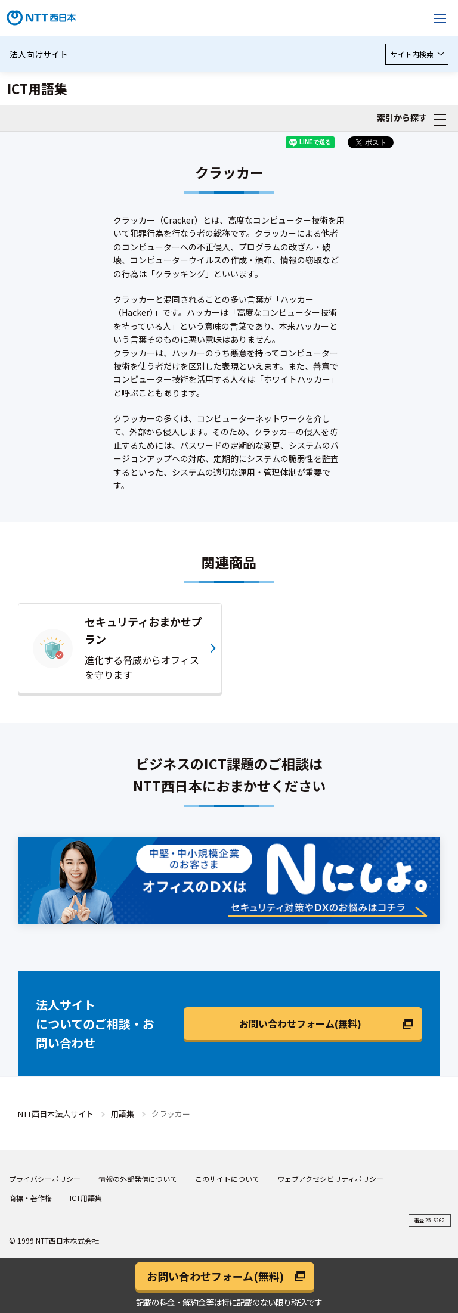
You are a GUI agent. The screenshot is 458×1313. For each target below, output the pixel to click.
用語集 (122, 1113)
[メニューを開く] (440, 18)
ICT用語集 (86, 1198)
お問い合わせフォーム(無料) (300, 1023)
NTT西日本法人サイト (56, 1113)
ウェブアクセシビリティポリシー (330, 1179)
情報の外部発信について (137, 1179)
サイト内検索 (417, 54)
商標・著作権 (30, 1198)
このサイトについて (227, 1179)
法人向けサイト (39, 54)
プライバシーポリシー (45, 1179)
